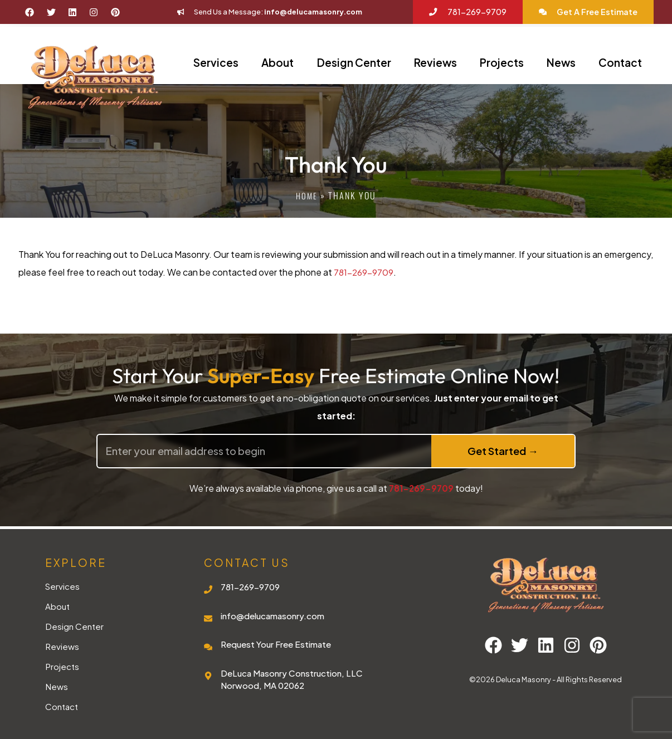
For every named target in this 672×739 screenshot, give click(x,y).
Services (215, 62)
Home (306, 195)
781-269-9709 (364, 272)
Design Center (354, 62)
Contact (620, 62)
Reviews (435, 62)
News (561, 62)
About (277, 62)
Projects (502, 62)
